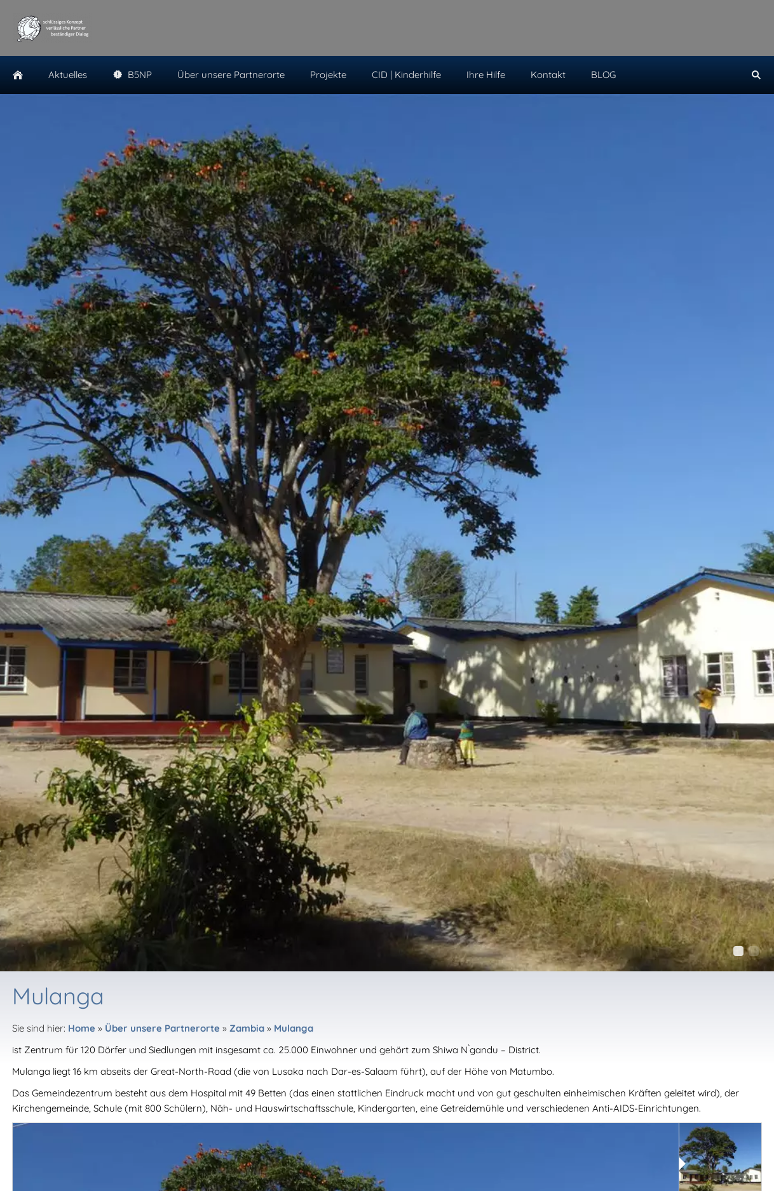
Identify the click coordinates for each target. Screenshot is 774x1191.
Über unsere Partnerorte (162, 1028)
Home (81, 1028)
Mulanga (293, 1028)
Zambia (246, 1028)
